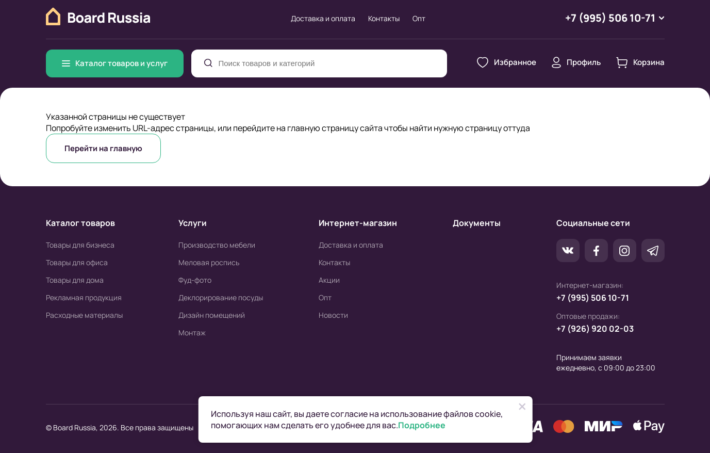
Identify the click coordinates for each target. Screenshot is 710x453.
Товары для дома (75, 280)
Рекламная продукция (84, 297)
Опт (418, 18)
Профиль (576, 62)
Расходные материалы (84, 315)
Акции (329, 280)
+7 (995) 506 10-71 (592, 297)
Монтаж (192, 332)
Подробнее (421, 425)
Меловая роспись (208, 262)
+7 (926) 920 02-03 (595, 328)
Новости (333, 315)
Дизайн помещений (211, 315)
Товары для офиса (77, 262)
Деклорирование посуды (220, 297)
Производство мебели (216, 245)
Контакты (384, 18)
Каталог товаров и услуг (115, 63)
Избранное (506, 62)
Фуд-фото (194, 280)
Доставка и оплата (323, 18)
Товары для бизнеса (80, 245)
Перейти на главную (103, 148)
